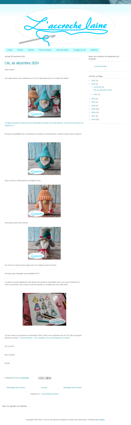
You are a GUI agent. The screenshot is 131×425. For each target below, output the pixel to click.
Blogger (102, 420)
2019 (93, 109)
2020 (93, 106)
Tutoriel (20, 50)
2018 (93, 112)
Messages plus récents (16, 387)
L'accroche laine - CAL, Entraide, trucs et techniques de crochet (45, 338)
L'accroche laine (100, 66)
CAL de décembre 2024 (22, 63)
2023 (93, 99)
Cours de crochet (62, 50)
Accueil (9, 50)
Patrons (31, 50)
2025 (93, 81)
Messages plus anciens (72, 387)
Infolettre (94, 50)
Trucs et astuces (45, 50)
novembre (98, 87)
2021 (93, 102)
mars (96, 94)
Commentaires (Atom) (50, 394)
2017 (93, 116)
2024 (93, 84)
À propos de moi (80, 50)
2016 (93, 119)
